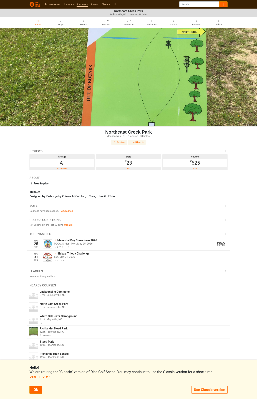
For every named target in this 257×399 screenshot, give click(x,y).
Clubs (94, 4)
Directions (119, 142)
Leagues (69, 4)
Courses (82, 4)
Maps (128, 206)
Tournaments (52, 4)
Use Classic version (209, 390)
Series (106, 4)
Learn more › (39, 376)
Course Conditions (128, 220)
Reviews (128, 151)
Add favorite (137, 142)
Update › (68, 224)
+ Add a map (66, 210)
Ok (36, 390)
